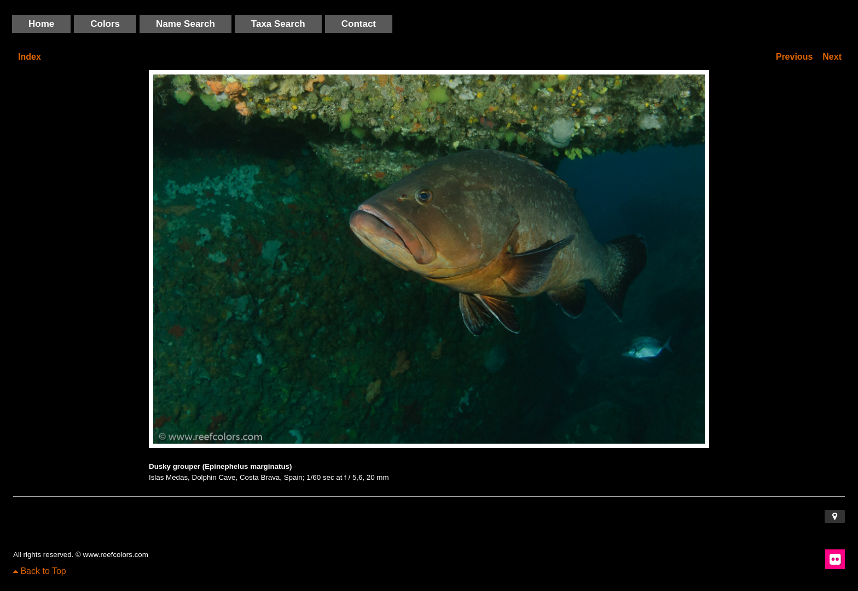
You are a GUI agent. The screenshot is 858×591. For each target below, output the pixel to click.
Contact (358, 24)
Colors (105, 24)
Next (832, 56)
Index (29, 56)
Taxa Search (278, 24)
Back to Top (39, 571)
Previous (794, 56)
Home (41, 24)
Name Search (185, 24)
